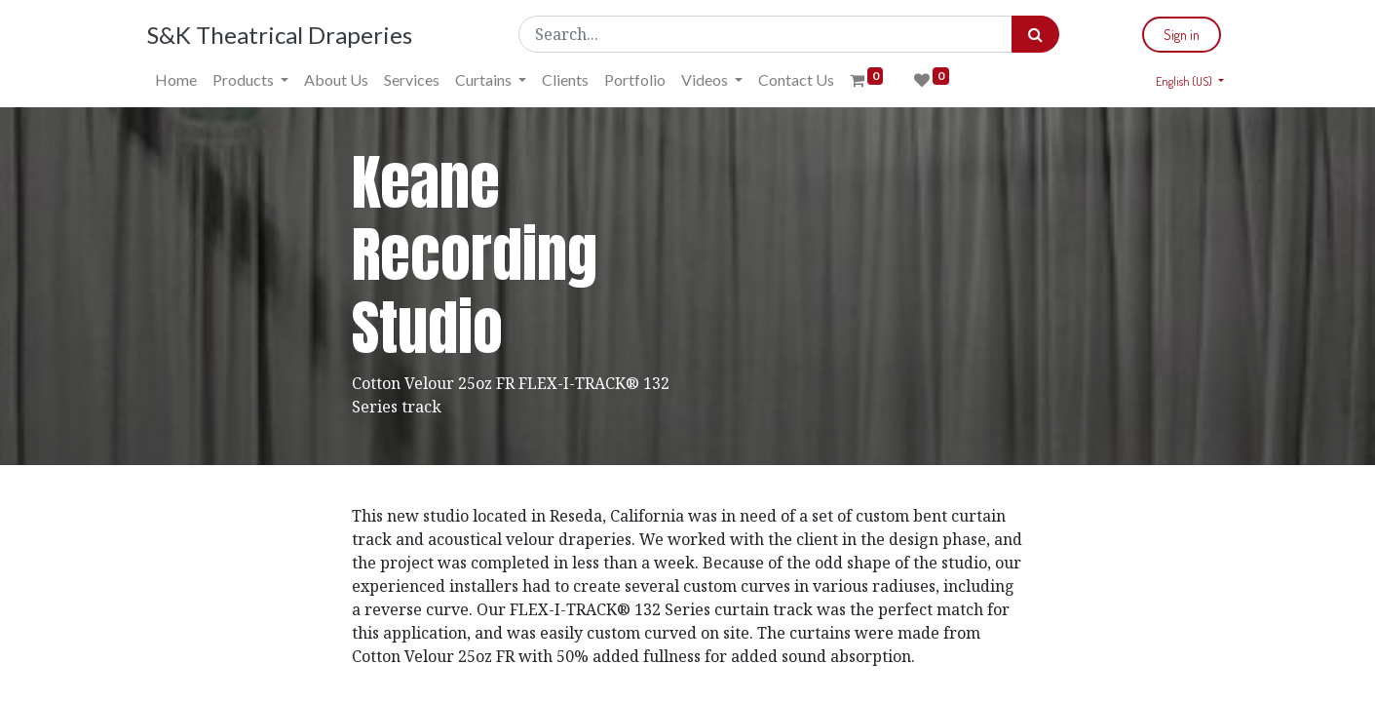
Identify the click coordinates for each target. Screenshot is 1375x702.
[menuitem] (176, 79)
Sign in (1182, 34)
